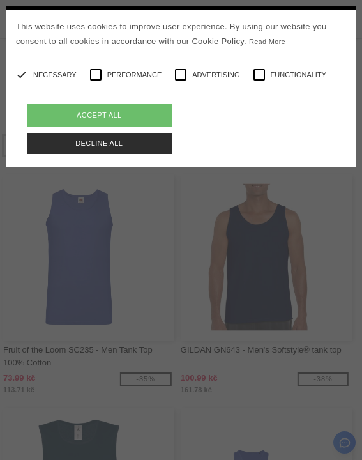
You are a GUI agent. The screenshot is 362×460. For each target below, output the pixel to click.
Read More (267, 41)
